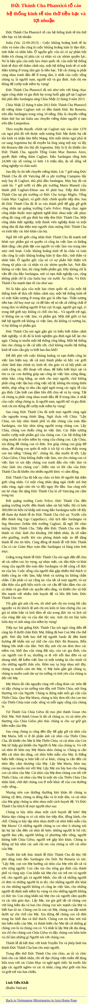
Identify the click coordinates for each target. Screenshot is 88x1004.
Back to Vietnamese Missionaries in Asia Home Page (41, 1000)
